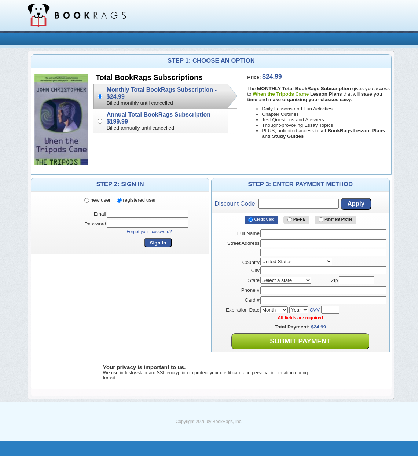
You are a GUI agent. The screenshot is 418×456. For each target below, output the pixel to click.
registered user (136, 200)
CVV (314, 310)
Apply (355, 203)
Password (95, 224)
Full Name (248, 233)
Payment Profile (335, 220)
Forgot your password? (149, 231)
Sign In (158, 243)
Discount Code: (277, 204)
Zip (334, 280)
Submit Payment (300, 341)
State (254, 280)
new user (97, 200)
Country (251, 262)
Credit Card (261, 220)
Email (100, 214)
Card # (252, 300)
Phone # (250, 290)
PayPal (296, 220)
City (255, 270)
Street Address (243, 243)
